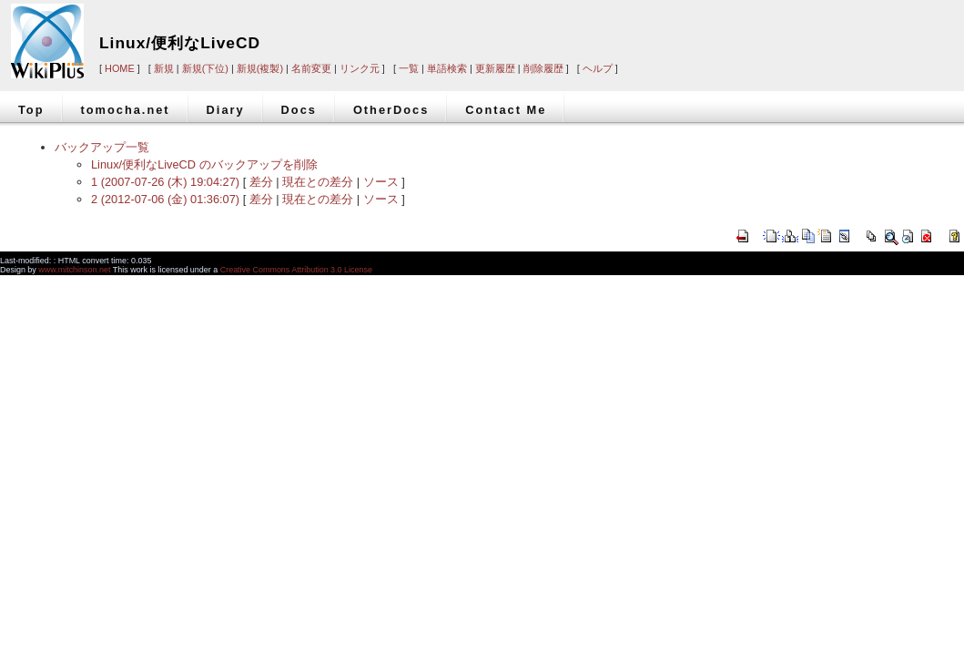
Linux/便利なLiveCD (179, 43)
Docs (299, 110)
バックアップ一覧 (102, 147)
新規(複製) (260, 68)
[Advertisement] (710, 29)
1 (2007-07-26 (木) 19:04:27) (165, 182)
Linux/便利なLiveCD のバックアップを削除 (204, 164)
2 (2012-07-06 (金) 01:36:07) (165, 199)
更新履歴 (495, 68)
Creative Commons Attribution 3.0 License (296, 269)
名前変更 (311, 68)
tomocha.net (125, 110)
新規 (164, 68)
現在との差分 (317, 182)
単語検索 (447, 68)
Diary (226, 110)
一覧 (409, 68)
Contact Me (505, 110)
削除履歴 (543, 68)
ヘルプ (598, 68)
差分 (261, 182)
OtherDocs (391, 110)
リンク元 (360, 68)
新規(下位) (205, 68)
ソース (381, 182)
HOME (120, 68)
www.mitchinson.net (74, 269)
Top (31, 110)
